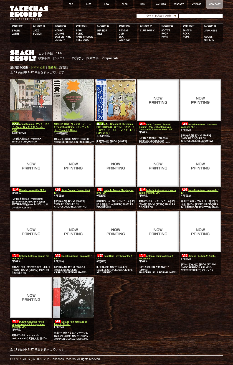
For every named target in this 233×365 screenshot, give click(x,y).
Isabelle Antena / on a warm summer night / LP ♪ (157, 191)
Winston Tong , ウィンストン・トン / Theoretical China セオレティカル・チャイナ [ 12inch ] (72, 127)
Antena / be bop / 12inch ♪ (198, 256)
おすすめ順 (38, 67)
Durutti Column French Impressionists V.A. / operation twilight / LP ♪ (28, 324)
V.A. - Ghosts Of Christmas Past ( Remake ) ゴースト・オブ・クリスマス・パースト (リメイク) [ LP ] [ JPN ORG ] (115, 128)
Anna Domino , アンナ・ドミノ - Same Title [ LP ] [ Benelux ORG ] (30, 127)
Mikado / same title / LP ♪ (29, 190)
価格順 (52, 67)
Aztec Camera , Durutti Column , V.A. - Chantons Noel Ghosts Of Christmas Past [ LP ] (156, 127)
